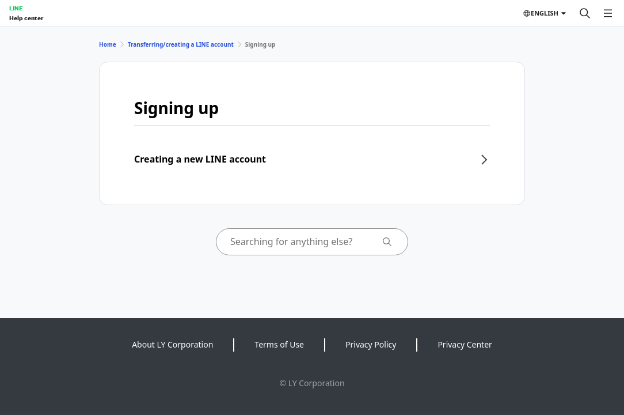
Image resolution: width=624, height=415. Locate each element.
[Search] (584, 13)
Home (107, 44)
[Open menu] (607, 13)
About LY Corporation (172, 344)
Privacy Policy (370, 344)
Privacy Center (464, 344)
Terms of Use (279, 344)
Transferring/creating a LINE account (181, 44)
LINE (15, 8)
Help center (26, 18)
